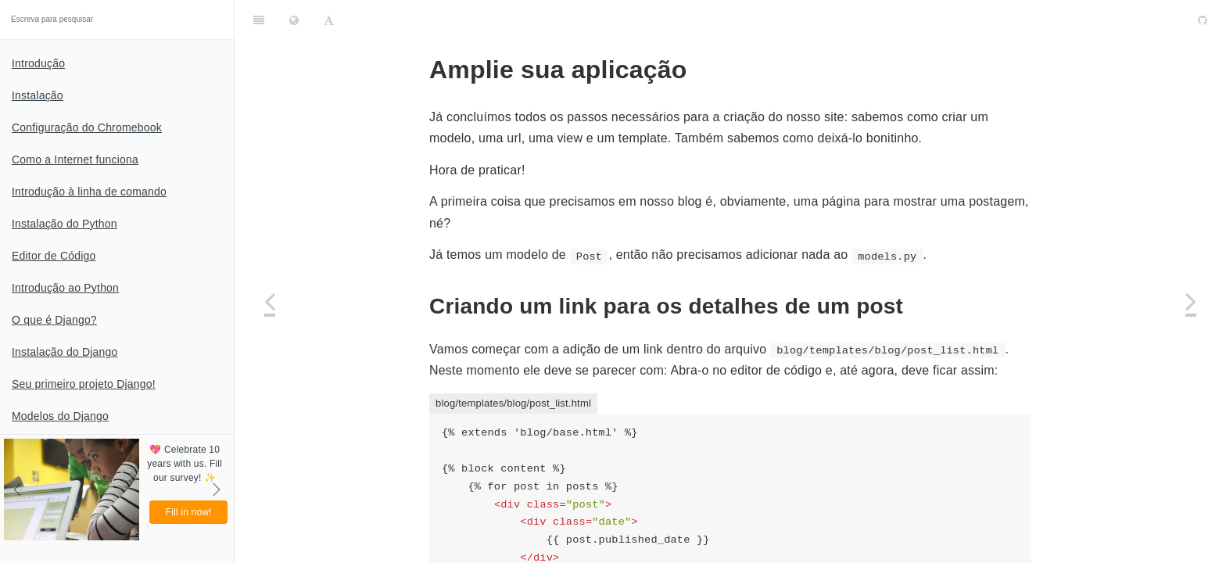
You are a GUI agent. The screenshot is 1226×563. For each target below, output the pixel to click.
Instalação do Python (64, 223)
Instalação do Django (65, 352)
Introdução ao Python (65, 288)
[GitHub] (1202, 19)
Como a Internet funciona (75, 159)
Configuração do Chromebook (87, 127)
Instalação (37, 95)
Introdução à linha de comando (89, 191)
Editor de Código (54, 255)
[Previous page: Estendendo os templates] (270, 301)
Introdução (38, 63)
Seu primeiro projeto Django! (84, 384)
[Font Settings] (328, 19)
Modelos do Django (60, 416)
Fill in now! (189, 512)
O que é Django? (54, 320)
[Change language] (294, 19)
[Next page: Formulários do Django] (1191, 301)
